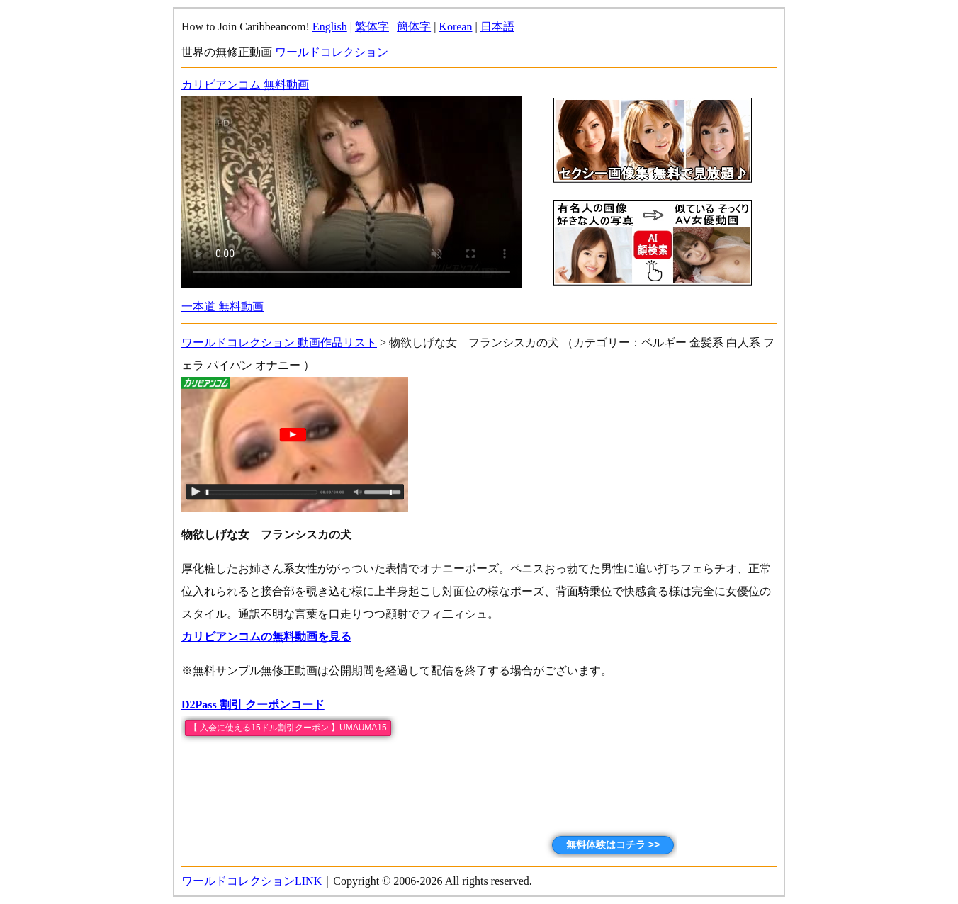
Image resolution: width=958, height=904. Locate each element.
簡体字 (414, 27)
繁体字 (372, 27)
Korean (455, 27)
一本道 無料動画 (222, 306)
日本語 (497, 27)
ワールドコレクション (331, 52)
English (329, 27)
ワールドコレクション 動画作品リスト (279, 343)
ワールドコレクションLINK (251, 881)
